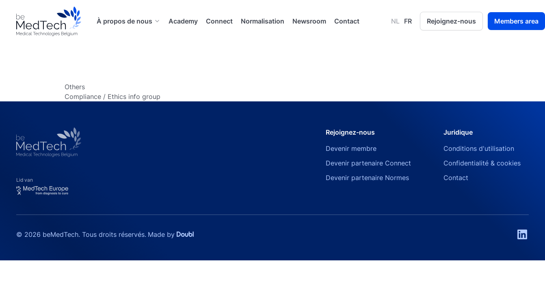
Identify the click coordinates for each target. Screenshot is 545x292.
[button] (128, 21)
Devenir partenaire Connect (368, 163)
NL (395, 21)
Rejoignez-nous (451, 21)
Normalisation (262, 21)
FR (408, 21)
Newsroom (309, 21)
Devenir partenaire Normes (367, 178)
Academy (183, 21)
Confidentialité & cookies (482, 163)
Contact (346, 21)
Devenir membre (351, 148)
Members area (516, 21)
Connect (219, 21)
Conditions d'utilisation (478, 148)
